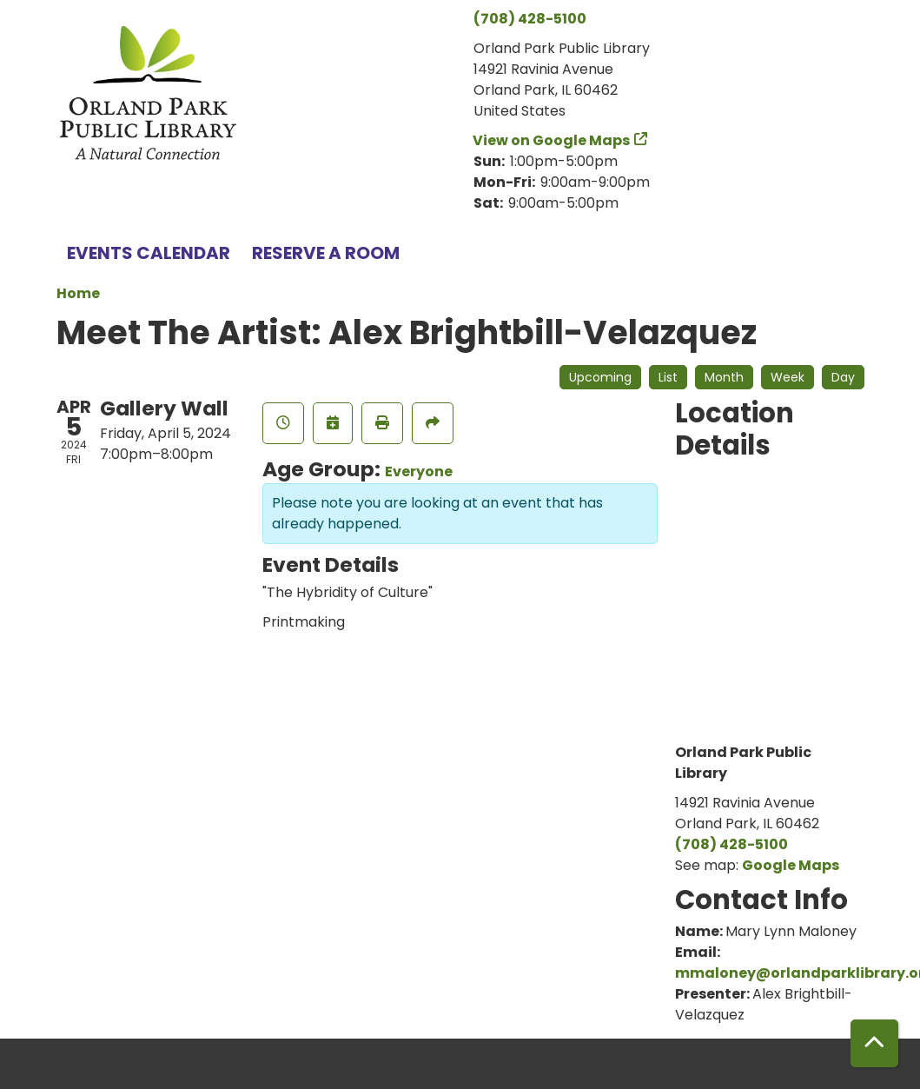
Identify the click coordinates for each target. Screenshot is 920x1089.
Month (724, 377)
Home (78, 293)
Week (787, 377)
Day (843, 377)
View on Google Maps (551, 140)
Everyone (419, 471)
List (668, 377)
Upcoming (600, 377)
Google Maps (790, 865)
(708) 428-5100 (529, 19)
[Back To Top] (874, 1043)
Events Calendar (148, 253)
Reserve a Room (326, 253)
